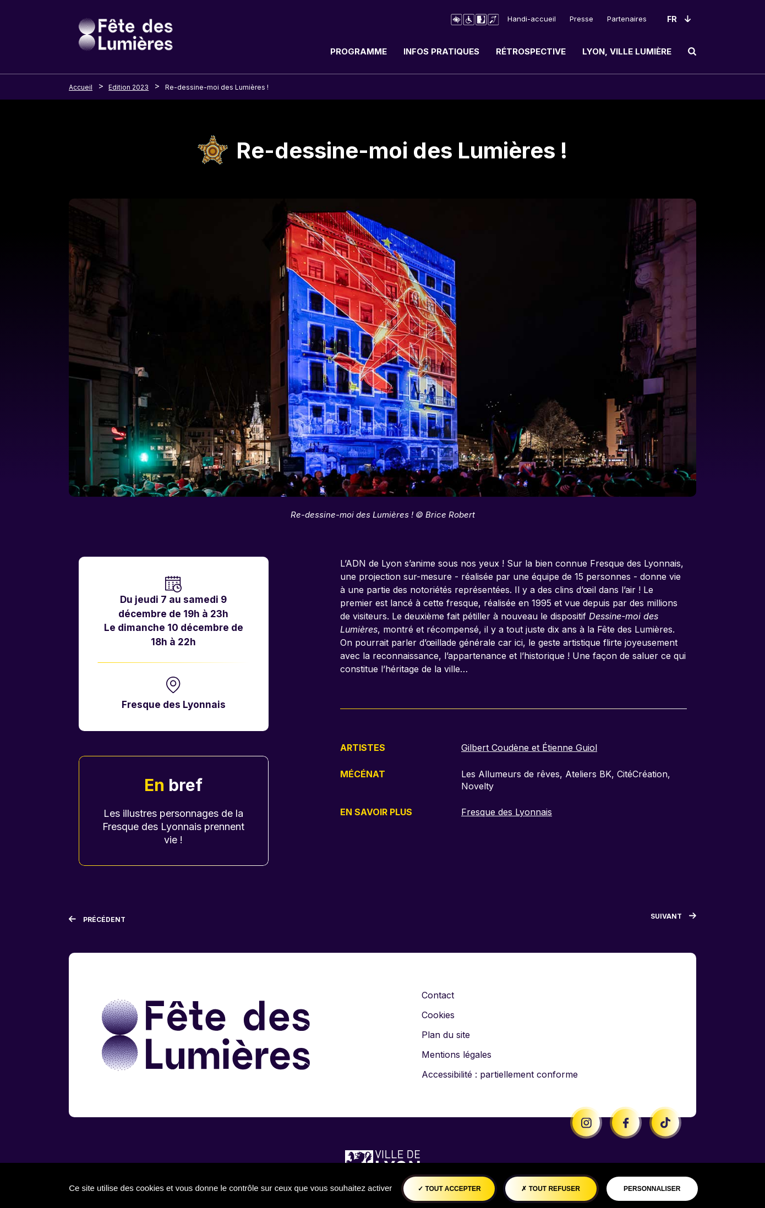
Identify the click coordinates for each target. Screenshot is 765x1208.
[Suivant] (673, 918)
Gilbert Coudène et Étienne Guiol (529, 747)
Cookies (438, 1014)
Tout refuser (550, 1189)
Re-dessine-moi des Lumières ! (217, 87)
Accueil (80, 87)
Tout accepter (449, 1189)
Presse (581, 18)
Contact (438, 995)
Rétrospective (531, 51)
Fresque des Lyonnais (174, 704)
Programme (358, 51)
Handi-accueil (531, 18)
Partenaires (627, 18)
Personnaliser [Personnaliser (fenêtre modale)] (652, 1189)
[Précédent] (97, 919)
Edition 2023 (128, 87)
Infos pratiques (441, 51)
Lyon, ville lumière (626, 51)
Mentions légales (456, 1054)
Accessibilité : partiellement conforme (500, 1074)
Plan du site (446, 1034)
